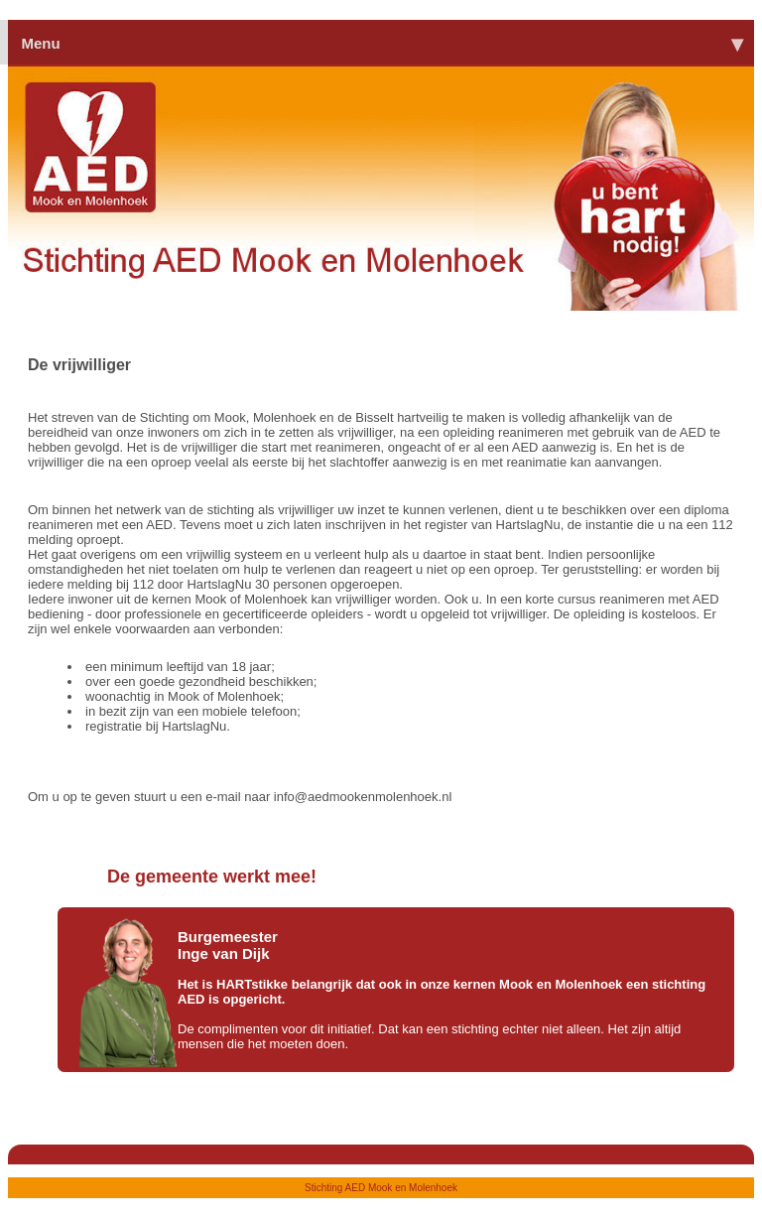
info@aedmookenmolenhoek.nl (362, 796)
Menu (381, 42)
